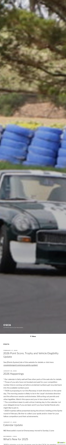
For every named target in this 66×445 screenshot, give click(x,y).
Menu (33, 336)
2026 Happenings (13, 373)
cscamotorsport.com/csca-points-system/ (20, 365)
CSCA (7, 325)
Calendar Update (13, 425)
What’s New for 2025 (15, 439)
